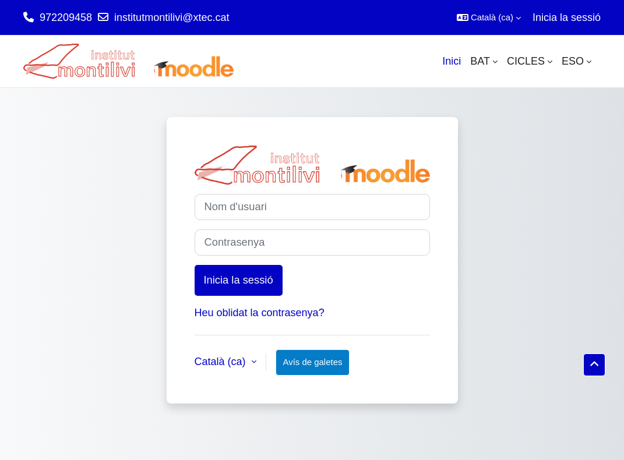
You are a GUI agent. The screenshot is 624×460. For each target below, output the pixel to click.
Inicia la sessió (567, 17)
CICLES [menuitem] (526, 61)
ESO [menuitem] (573, 61)
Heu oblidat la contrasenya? (260, 313)
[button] (489, 17)
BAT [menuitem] (480, 61)
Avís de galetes (313, 362)
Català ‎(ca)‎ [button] (222, 361)
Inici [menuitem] (451, 61)
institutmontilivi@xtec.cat (171, 17)
